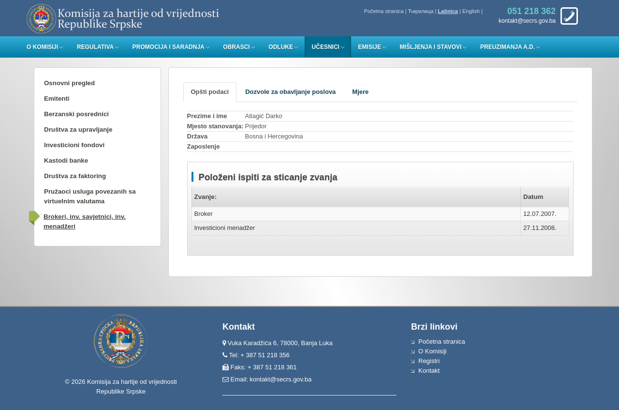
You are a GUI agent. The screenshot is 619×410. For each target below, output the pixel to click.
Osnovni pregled (69, 83)
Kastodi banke (66, 160)
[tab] (210, 92)
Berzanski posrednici (76, 114)
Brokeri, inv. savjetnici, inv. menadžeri (85, 221)
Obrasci (236, 47)
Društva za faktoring (75, 176)
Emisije (369, 47)
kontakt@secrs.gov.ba (280, 379)
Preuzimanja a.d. (507, 47)
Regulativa (95, 47)
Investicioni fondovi (74, 145)
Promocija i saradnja (169, 47)
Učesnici (325, 47)
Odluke (280, 47)
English (471, 11)
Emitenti (57, 98)
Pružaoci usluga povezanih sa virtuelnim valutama (90, 196)
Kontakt (429, 370)
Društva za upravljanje (78, 129)
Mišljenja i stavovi (431, 47)
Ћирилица (421, 11)
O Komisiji (42, 47)
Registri (429, 360)
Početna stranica (384, 11)
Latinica (448, 11)
